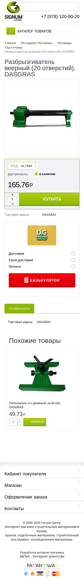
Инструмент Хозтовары (36, 41)
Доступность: (18, 172)
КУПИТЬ (52, 198)
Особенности (19, 307)
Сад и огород (13, 45)
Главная (10, 41)
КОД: (15, 164)
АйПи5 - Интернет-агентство (42, 555)
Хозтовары (65, 41)
